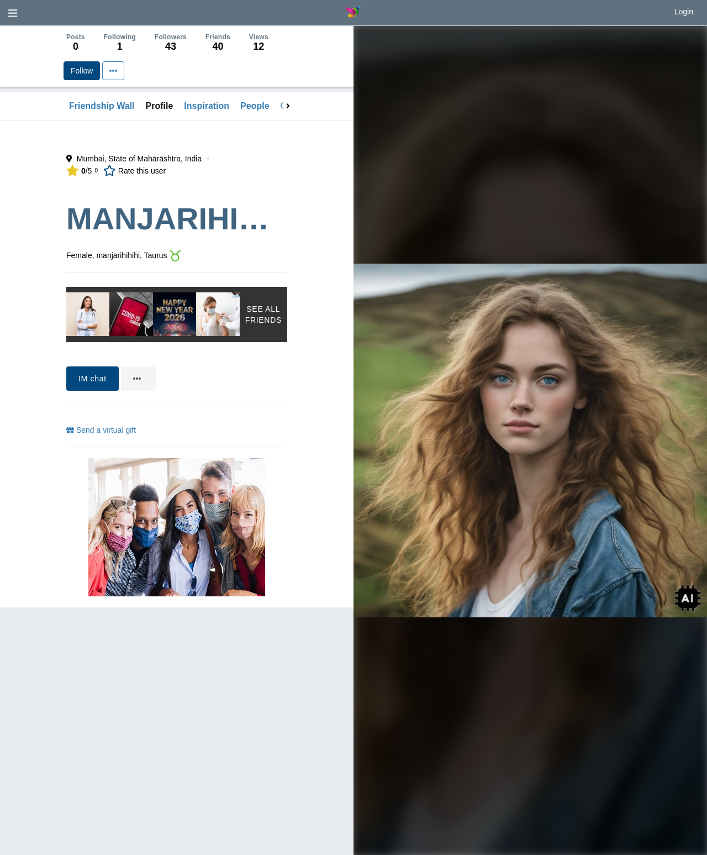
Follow (82, 70)
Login (683, 11)
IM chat (92, 378)
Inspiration (206, 106)
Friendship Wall (102, 106)
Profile (159, 106)
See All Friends (263, 314)
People (254, 106)
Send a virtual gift (101, 430)
